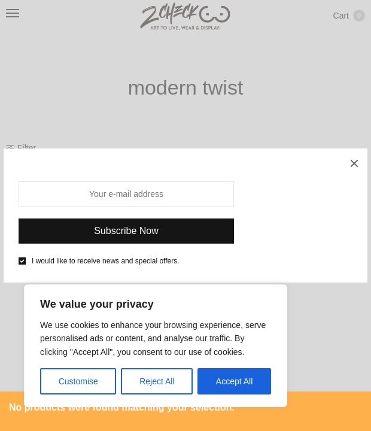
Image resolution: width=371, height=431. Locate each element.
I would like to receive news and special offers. (106, 261)
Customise (78, 381)
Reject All (156, 381)
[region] (155, 345)
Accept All (234, 381)
